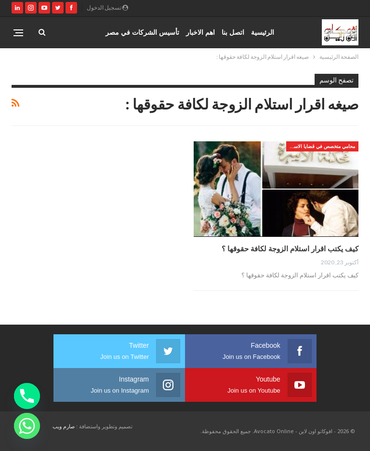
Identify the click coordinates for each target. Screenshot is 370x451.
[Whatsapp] (27, 426)
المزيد (90, 32)
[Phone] (27, 396)
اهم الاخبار (200, 32)
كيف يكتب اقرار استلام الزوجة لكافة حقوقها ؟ (290, 248)
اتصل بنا (233, 32)
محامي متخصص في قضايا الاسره (322, 146)
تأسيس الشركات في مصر (142, 32)
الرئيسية (262, 32)
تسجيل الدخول (107, 7)
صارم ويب (64, 426)
